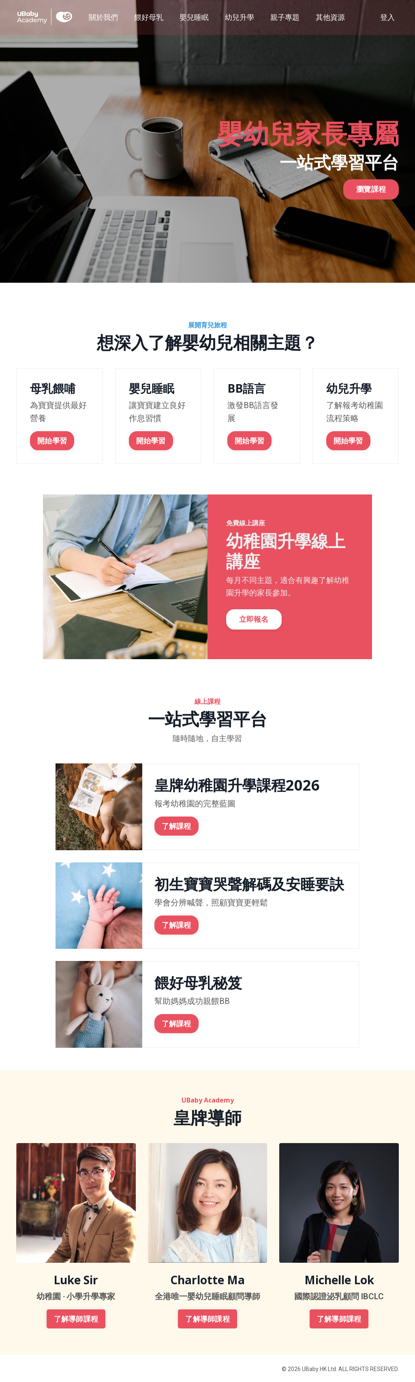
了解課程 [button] (176, 825)
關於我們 (103, 17)
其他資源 (330, 17)
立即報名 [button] (255, 622)
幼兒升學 (239, 17)
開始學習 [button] (51, 440)
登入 (387, 17)
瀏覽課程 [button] (371, 195)
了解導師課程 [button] (76, 1317)
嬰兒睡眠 (194, 17)
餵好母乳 (148, 17)
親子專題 (284, 17)
